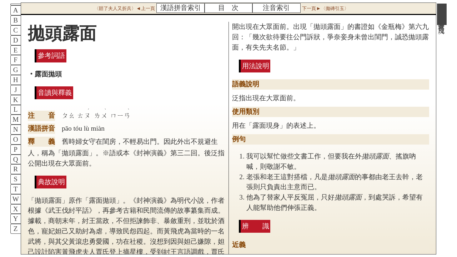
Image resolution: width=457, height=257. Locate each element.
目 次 (228, 7)
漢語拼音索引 (180, 7)
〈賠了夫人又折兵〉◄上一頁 (124, 8)
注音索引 (276, 7)
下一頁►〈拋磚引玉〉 (325, 8)
